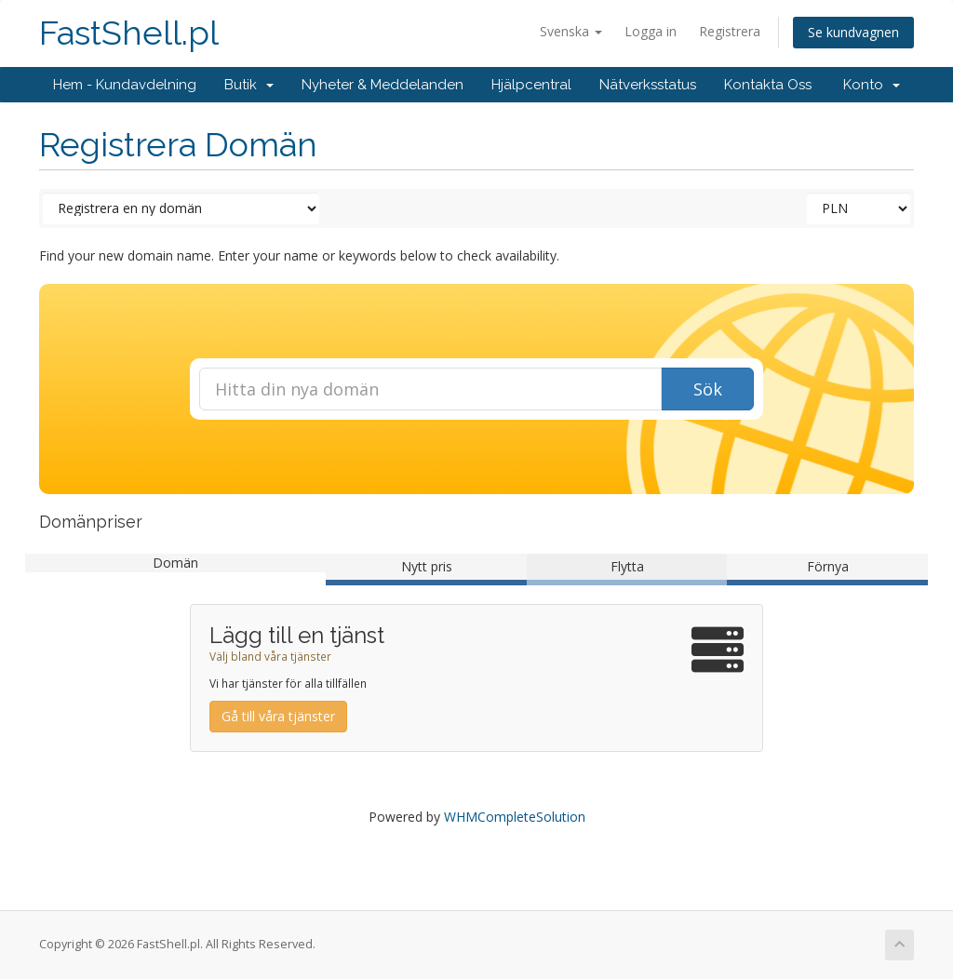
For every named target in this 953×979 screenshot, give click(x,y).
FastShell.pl (129, 33)
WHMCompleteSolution (514, 816)
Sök (707, 389)
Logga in (650, 31)
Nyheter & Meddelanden (382, 84)
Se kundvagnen (853, 32)
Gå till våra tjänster (278, 716)
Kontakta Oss (768, 84)
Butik (249, 84)
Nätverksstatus (647, 84)
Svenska (571, 31)
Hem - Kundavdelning (124, 84)
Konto (871, 84)
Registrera (729, 31)
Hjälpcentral (531, 84)
